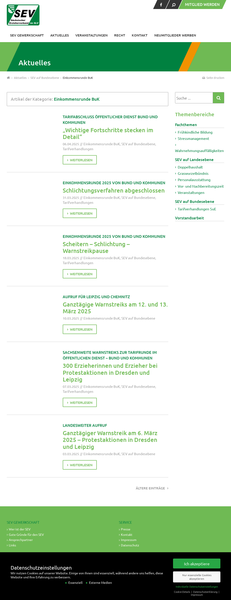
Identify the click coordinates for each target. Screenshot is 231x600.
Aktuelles (59, 35)
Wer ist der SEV (19, 529)
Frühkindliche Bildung (195, 132)
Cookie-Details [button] (182, 596)
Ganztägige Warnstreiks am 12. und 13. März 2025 (115, 307)
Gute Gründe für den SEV (26, 534)
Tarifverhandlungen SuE (197, 209)
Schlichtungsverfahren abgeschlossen (114, 190)
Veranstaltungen (91, 35)
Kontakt (140, 35)
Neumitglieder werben (175, 35)
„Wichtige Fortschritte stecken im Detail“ (108, 133)
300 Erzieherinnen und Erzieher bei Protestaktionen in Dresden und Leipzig (110, 372)
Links (12, 545)
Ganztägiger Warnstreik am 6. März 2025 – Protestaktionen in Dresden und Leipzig (110, 439)
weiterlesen (81, 160)
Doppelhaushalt (190, 167)
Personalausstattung (194, 179)
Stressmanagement (193, 138)
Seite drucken (213, 78)
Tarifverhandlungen (78, 149)
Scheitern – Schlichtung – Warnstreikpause (96, 247)
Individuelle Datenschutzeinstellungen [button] (197, 591)
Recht (119, 35)
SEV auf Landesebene (194, 159)
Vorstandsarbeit (189, 217)
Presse (125, 529)
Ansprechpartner (21, 540)
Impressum (128, 540)
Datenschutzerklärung (205, 596)
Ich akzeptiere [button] (197, 568)
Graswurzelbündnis (193, 173)
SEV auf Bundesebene (138, 144)
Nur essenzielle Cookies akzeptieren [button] (196, 581)
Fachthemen (186, 124)
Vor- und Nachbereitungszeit (201, 186)
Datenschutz (130, 545)
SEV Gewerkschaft (27, 35)
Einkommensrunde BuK (101, 144)
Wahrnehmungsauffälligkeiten (199, 150)
